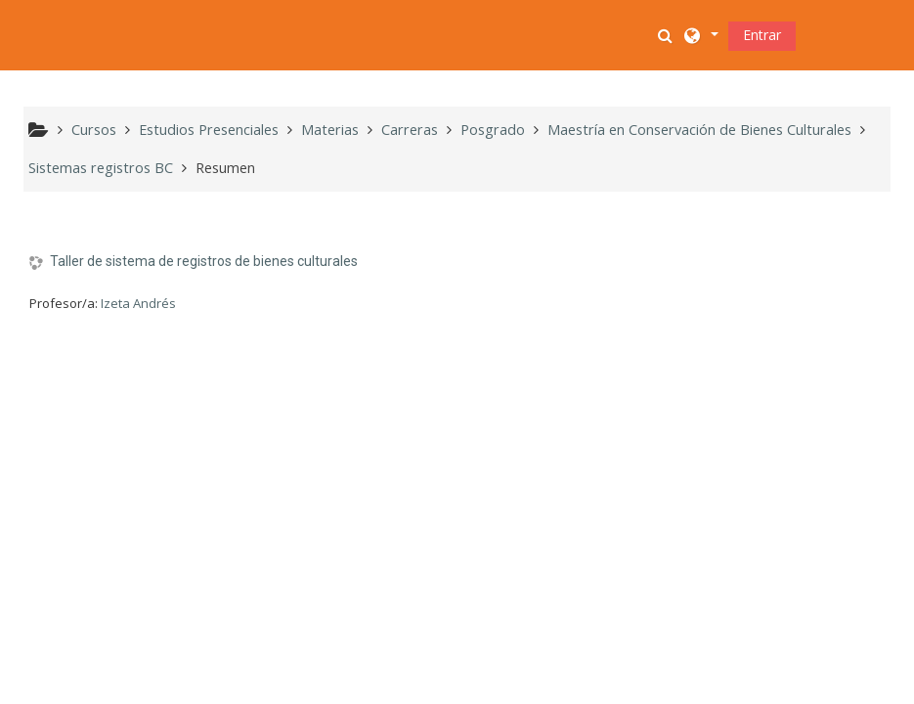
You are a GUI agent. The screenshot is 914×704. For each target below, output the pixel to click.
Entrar (762, 34)
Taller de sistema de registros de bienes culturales (204, 261)
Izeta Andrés (138, 303)
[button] (666, 35)
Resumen (225, 167)
